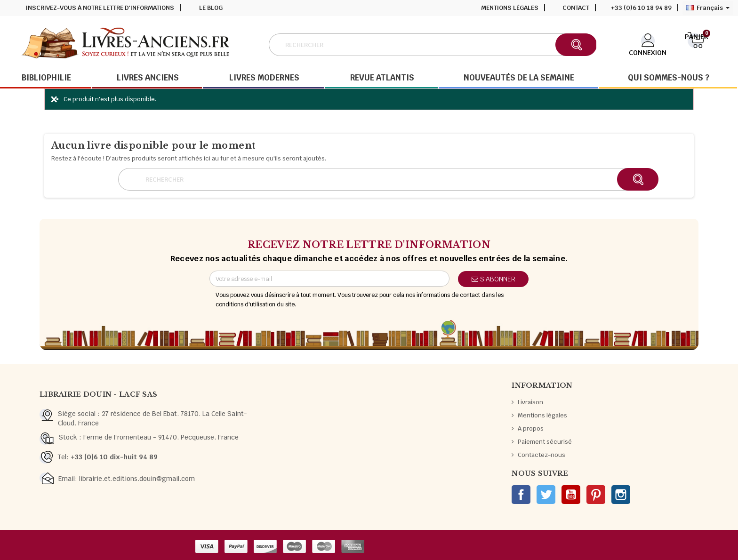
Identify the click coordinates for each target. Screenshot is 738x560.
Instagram (620, 494)
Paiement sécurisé (545, 442)
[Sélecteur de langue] (707, 8)
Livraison (530, 402)
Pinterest (595, 494)
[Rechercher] (432, 44)
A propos (531, 428)
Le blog (211, 8)
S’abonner (493, 279)
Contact (575, 8)
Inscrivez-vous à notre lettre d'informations (100, 8)
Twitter (546, 494)
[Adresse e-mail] (329, 279)
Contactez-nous (541, 455)
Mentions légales (509, 8)
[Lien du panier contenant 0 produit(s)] (696, 44)
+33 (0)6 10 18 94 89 (641, 8)
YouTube (571, 494)
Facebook (521, 494)
